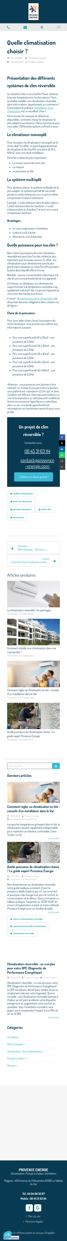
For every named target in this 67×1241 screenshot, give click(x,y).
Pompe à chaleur (16, 1058)
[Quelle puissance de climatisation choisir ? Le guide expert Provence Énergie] (33, 852)
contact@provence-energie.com (37, 463)
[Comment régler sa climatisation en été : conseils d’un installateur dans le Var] (33, 792)
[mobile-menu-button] (58, 27)
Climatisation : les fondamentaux (24, 1051)
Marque (11, 1065)
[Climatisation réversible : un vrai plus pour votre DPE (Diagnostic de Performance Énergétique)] (33, 949)
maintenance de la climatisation (37, 298)
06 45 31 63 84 (37, 451)
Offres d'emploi (15, 1044)
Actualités (12, 1037)
